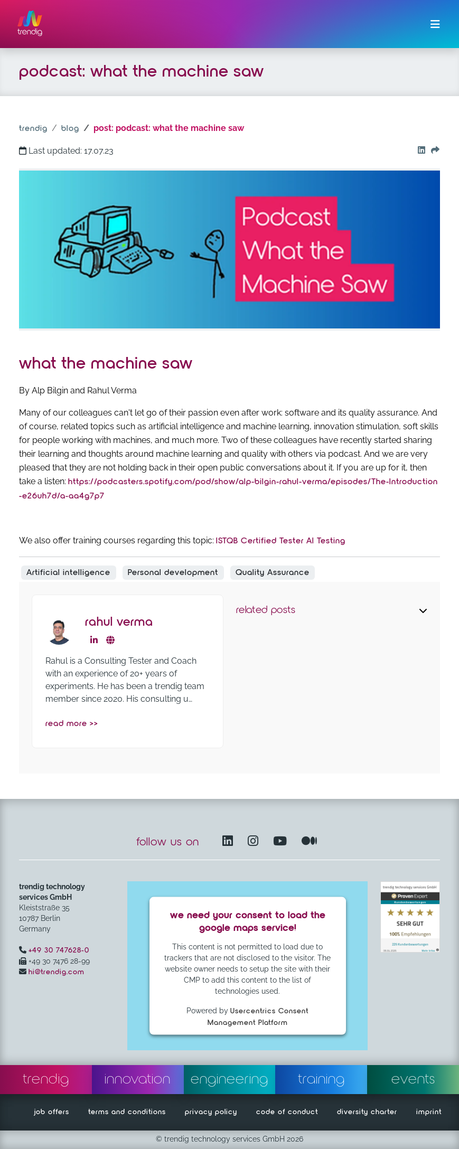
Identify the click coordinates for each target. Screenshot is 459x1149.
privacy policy (211, 1112)
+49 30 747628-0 (59, 950)
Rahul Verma (119, 622)
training (321, 1079)
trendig (33, 129)
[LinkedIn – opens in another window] (229, 842)
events (413, 1079)
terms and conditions (127, 1112)
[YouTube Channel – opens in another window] (282, 842)
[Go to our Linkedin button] (419, 151)
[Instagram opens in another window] (255, 842)
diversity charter (367, 1112)
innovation (138, 1079)
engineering (229, 1079)
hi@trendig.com (57, 972)
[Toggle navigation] (435, 24)
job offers (51, 1112)
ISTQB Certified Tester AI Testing (280, 541)
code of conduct (287, 1112)
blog (70, 129)
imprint (429, 1112)
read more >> (71, 724)
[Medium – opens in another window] (309, 842)
